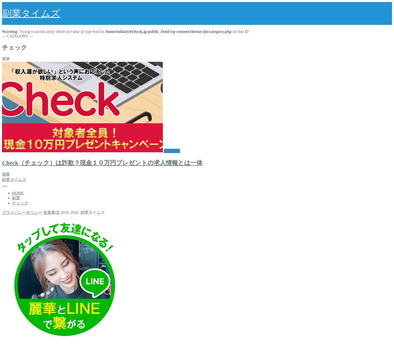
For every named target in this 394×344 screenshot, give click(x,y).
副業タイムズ (31, 13)
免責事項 (51, 212)
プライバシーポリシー (22, 212)
